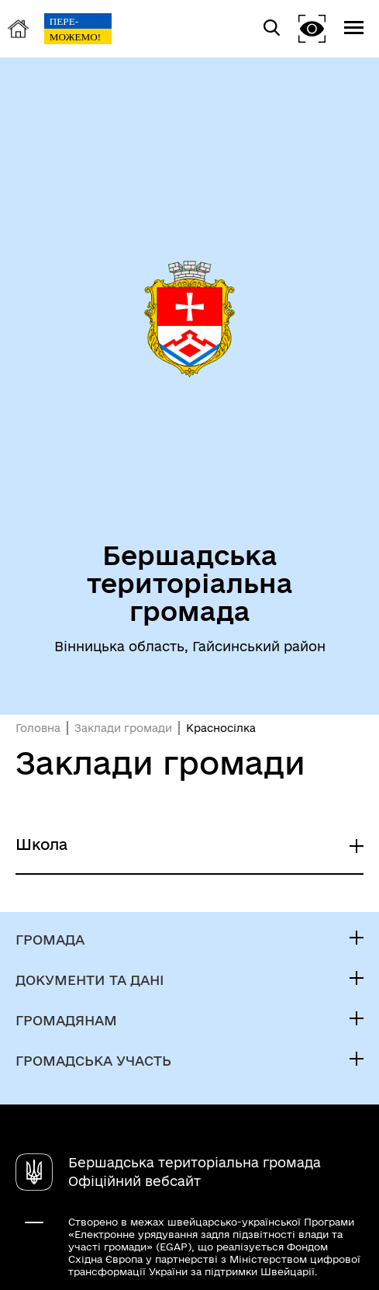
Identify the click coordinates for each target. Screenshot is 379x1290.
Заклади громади (123, 728)
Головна (38, 728)
